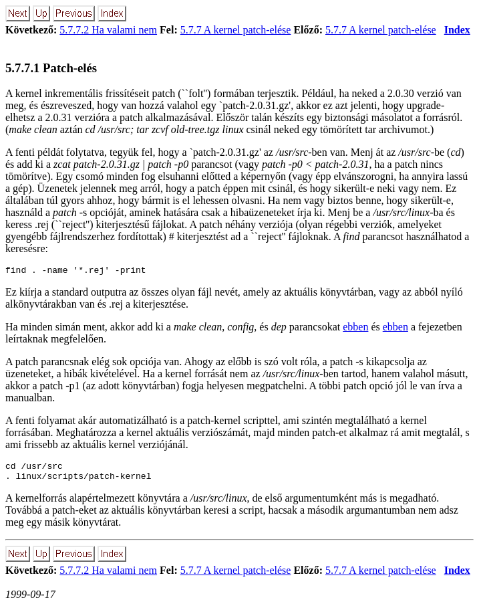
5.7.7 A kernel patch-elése (235, 29)
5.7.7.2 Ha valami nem (108, 29)
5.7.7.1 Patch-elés (51, 68)
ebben (355, 328)
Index (457, 29)
